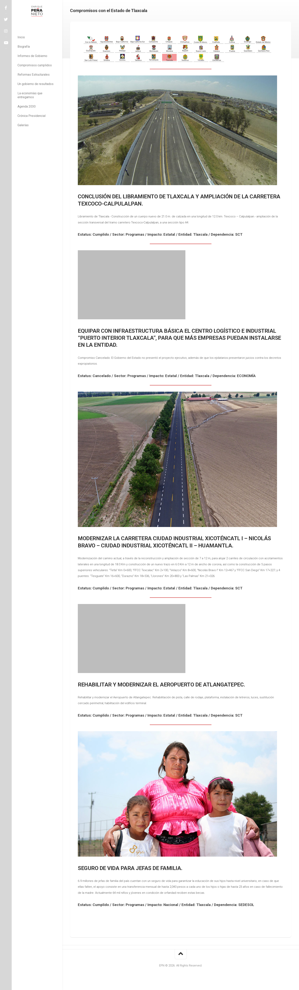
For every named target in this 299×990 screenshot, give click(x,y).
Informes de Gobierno (32, 56)
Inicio (21, 37)
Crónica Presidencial (32, 116)
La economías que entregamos (30, 95)
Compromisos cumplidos (35, 65)
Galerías (23, 125)
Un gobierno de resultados (35, 84)
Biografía (24, 46)
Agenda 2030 (27, 106)
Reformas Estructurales (34, 74)
